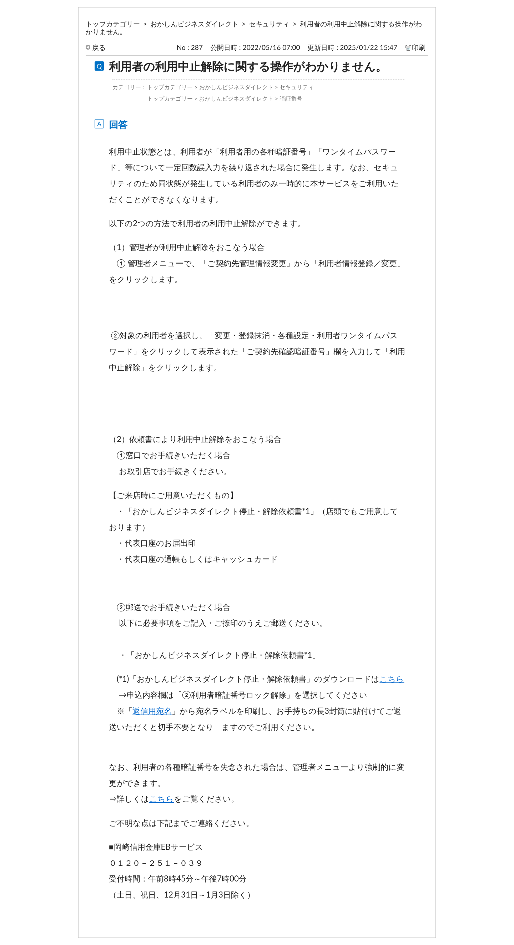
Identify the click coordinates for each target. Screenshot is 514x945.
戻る (99, 47)
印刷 (418, 47)
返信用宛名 (152, 711)
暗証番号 (290, 98)
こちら (391, 679)
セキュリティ (269, 24)
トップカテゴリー (113, 24)
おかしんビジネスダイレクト (194, 24)
